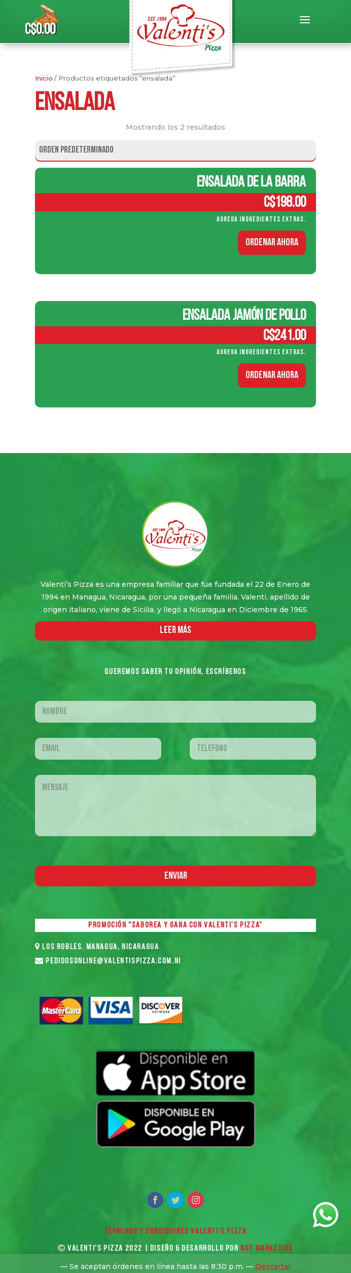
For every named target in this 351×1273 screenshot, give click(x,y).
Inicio (44, 78)
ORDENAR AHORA (271, 243)
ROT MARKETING (266, 1249)
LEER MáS (175, 630)
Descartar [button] (273, 1266)
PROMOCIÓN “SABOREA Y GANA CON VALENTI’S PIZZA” (175, 925)
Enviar (175, 876)
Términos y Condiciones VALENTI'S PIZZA (175, 1231)
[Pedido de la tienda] (175, 150)
